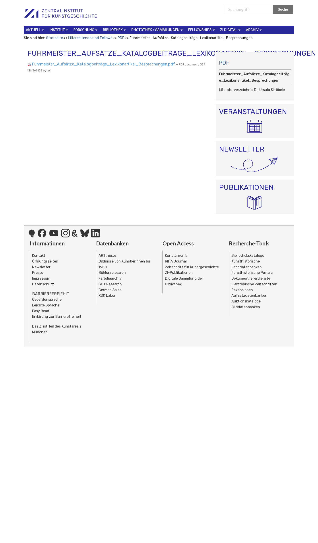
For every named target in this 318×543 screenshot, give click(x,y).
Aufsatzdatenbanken (249, 295)
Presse (37, 273)
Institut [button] (59, 29)
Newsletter (41, 267)
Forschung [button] (86, 29)
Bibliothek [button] (115, 29)
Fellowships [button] (202, 29)
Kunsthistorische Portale (252, 273)
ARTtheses (107, 255)
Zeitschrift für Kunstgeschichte (192, 267)
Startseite (54, 38)
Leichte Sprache (45, 305)
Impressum (41, 278)
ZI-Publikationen (179, 273)
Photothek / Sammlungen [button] (157, 29)
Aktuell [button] (35, 29)
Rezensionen (242, 290)
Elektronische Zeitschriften (254, 284)
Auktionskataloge (246, 301)
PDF (121, 38)
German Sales (110, 290)
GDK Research (110, 284)
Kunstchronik (176, 255)
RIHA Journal (176, 261)
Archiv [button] (254, 29)
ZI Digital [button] (230, 29)
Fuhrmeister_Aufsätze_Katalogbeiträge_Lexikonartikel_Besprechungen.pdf (101, 64)
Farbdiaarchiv (110, 278)
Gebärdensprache (47, 299)
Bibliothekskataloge (247, 255)
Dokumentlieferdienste (250, 278)
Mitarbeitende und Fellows (90, 38)
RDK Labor (107, 295)
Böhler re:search (112, 273)
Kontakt (38, 255)
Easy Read (40, 311)
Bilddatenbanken (245, 307)
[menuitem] (36, 30)
